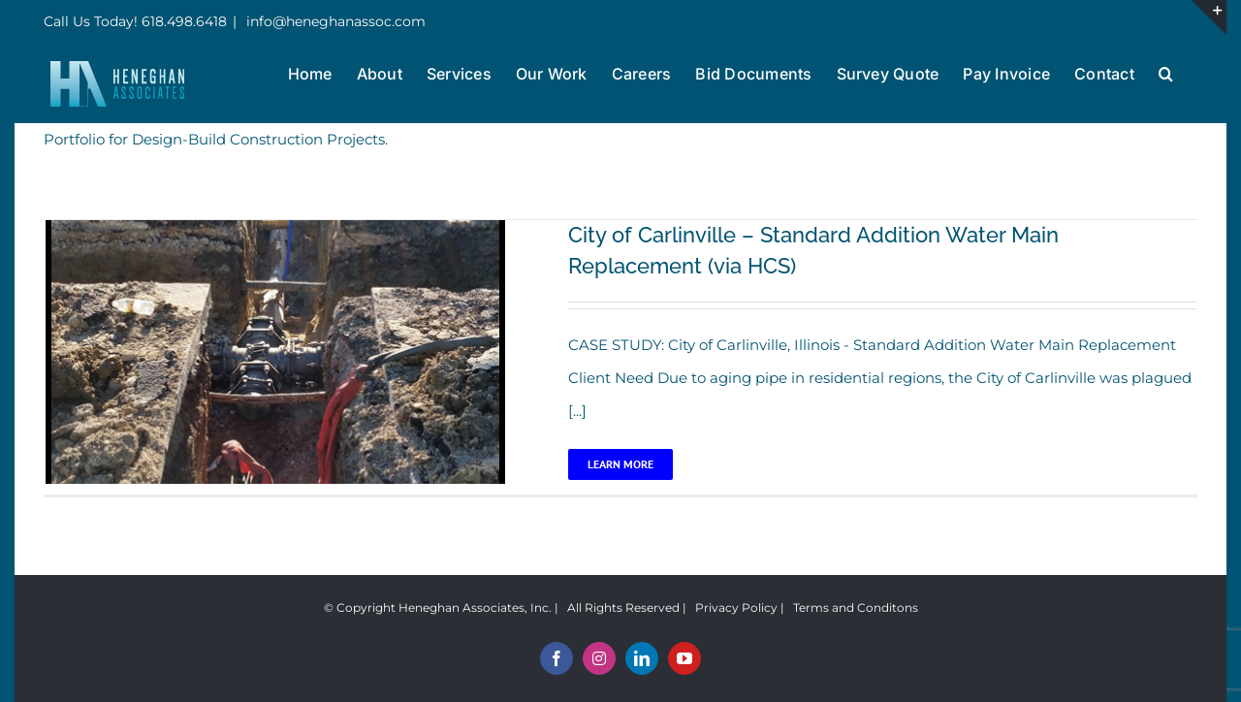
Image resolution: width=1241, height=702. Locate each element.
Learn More (620, 464)
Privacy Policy (736, 607)
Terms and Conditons (855, 607)
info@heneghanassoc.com (334, 21)
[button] (1166, 72)
